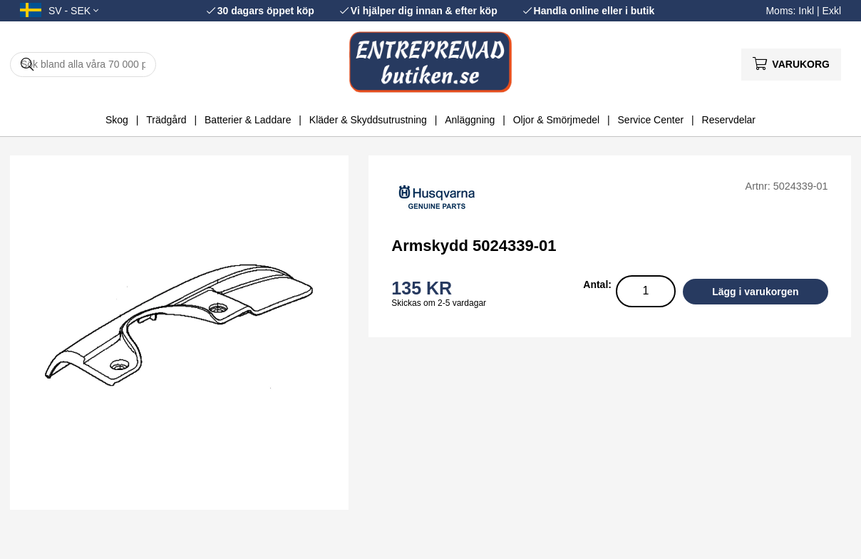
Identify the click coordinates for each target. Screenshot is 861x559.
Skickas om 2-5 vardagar (438, 303)
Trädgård (166, 119)
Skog (116, 119)
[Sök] (83, 64)
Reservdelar (729, 119)
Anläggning (470, 119)
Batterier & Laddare (248, 119)
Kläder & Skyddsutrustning (368, 119)
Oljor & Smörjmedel (556, 119)
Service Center (651, 119)
